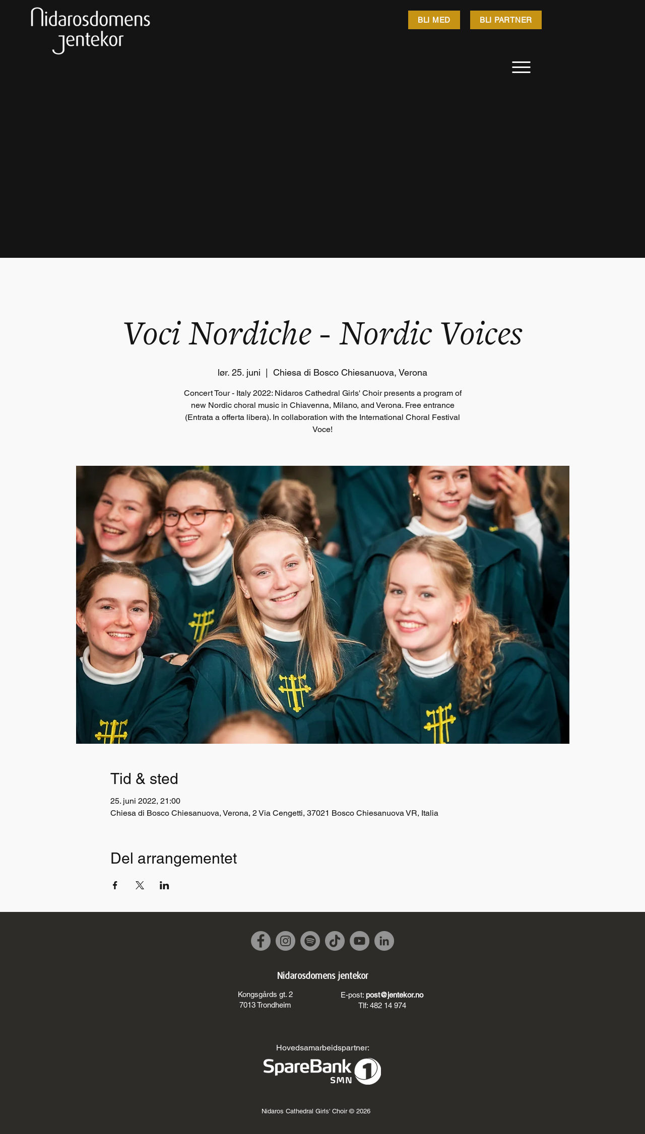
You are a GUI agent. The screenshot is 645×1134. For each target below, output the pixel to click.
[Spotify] (310, 941)
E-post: (353, 994)
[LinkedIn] (384, 941)
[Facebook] (261, 941)
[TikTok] (335, 941)
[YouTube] (359, 941)
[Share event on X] (140, 885)
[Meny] (521, 67)
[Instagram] (285, 941)
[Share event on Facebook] (115, 885)
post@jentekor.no (394, 994)
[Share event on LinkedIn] (164, 885)
